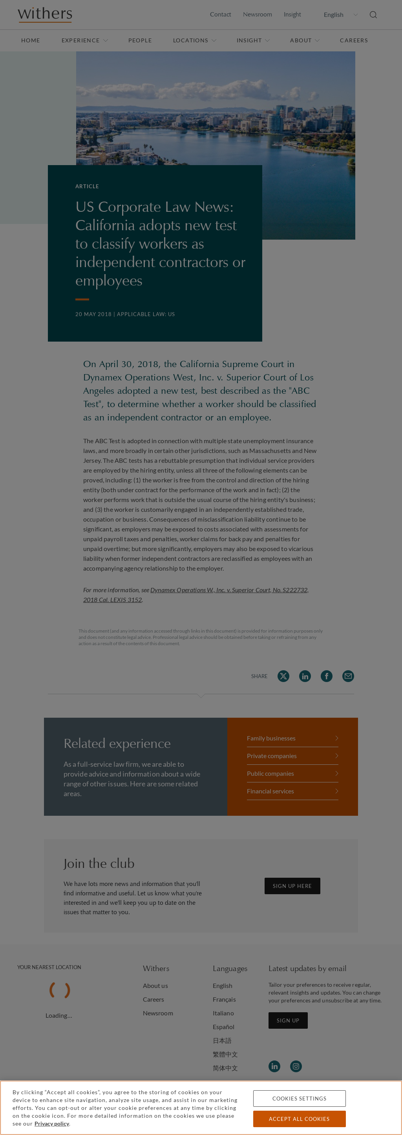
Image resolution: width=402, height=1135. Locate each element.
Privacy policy (52, 1123)
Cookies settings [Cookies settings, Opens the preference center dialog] (299, 1098)
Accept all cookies (299, 1119)
